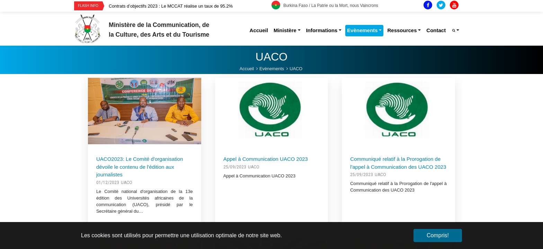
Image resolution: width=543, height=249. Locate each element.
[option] (190, 6)
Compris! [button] (438, 235)
